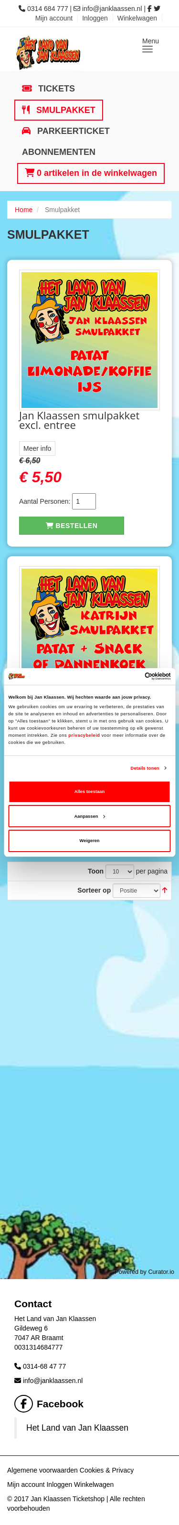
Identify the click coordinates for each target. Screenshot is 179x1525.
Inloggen (95, 18)
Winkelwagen (137, 18)
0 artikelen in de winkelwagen (91, 173)
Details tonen (145, 768)
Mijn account (54, 18)
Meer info (37, 448)
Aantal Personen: (44, 501)
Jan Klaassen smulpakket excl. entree (79, 419)
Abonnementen (58, 152)
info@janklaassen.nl (112, 8)
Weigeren (90, 840)
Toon (96, 871)
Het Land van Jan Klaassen (77, 1428)
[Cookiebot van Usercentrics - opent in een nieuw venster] (129, 676)
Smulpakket (64, 110)
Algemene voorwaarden (42, 1470)
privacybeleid (84, 735)
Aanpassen (89, 816)
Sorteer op (94, 890)
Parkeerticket (72, 131)
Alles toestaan (89, 791)
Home (23, 210)
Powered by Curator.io (144, 1272)
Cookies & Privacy (107, 1470)
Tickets (55, 88)
